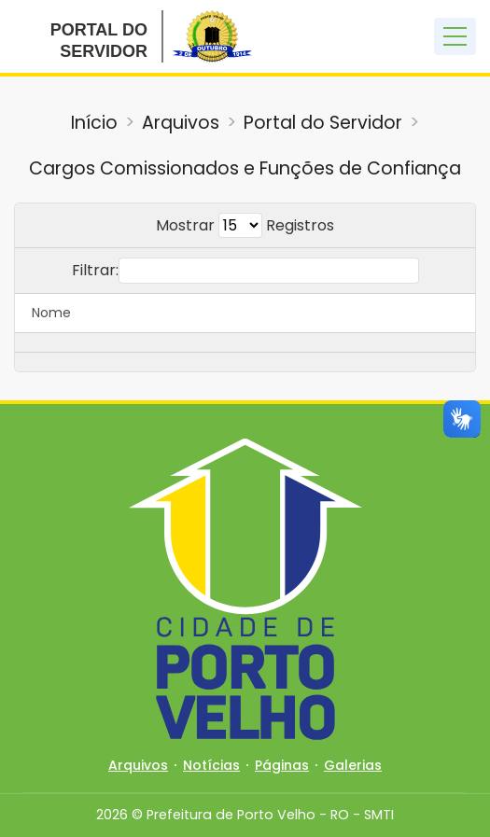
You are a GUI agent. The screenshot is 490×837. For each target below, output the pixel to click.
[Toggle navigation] (455, 36)
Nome (51, 312)
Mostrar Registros (245, 225)
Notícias (211, 765)
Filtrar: (245, 271)
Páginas (282, 765)
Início (94, 122)
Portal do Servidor (323, 122)
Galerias (353, 765)
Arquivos (180, 122)
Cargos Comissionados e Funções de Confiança (245, 168)
